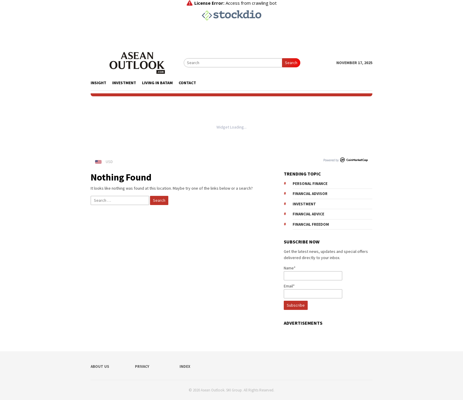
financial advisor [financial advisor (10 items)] (310, 193)
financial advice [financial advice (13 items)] (308, 214)
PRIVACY (142, 366)
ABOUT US (100, 366)
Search (291, 62)
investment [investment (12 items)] (304, 203)
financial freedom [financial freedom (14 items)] (311, 224)
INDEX (185, 366)
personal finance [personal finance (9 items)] (310, 183)
